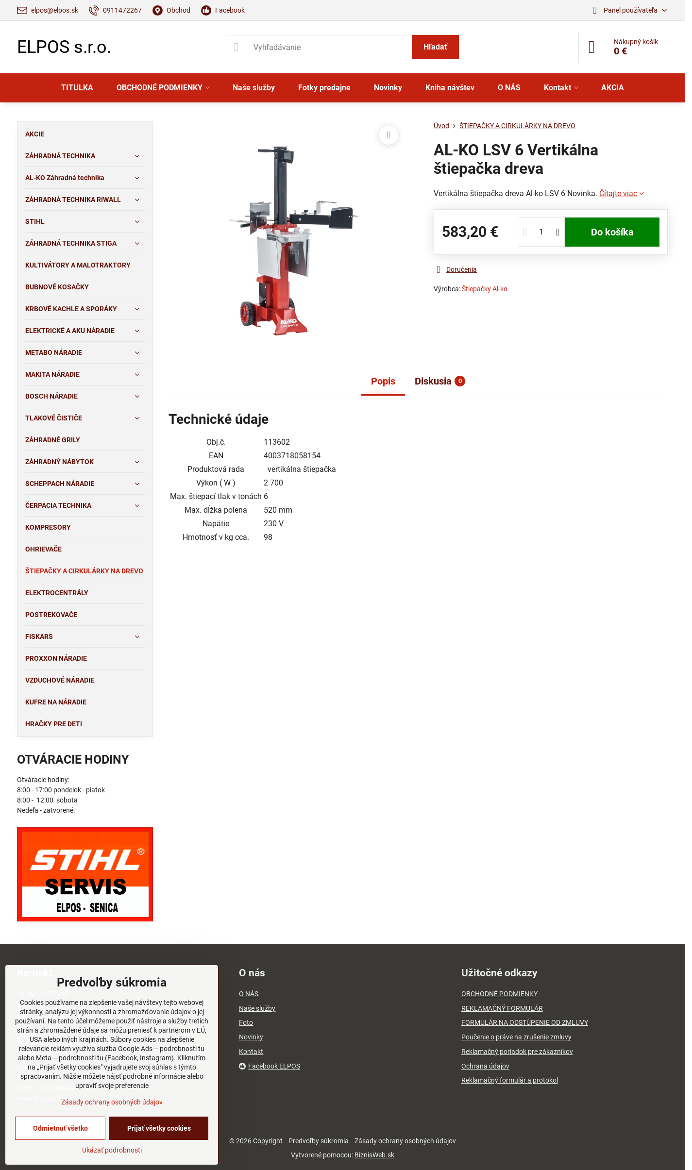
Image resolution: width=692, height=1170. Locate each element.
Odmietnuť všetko (60, 1128)
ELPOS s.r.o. (64, 47)
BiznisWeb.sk (374, 1155)
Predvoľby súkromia (318, 1141)
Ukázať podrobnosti (112, 1150)
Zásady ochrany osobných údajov (405, 1141)
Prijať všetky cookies (159, 1128)
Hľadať (435, 46)
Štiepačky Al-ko (484, 289)
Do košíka (612, 232)
